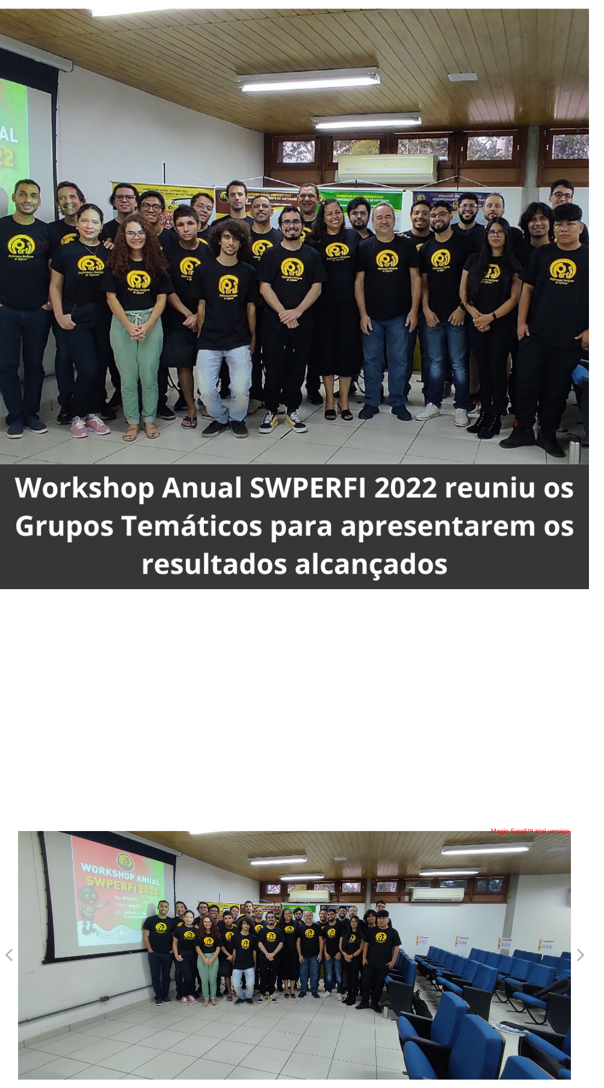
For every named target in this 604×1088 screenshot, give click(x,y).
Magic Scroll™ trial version (530, 831)
